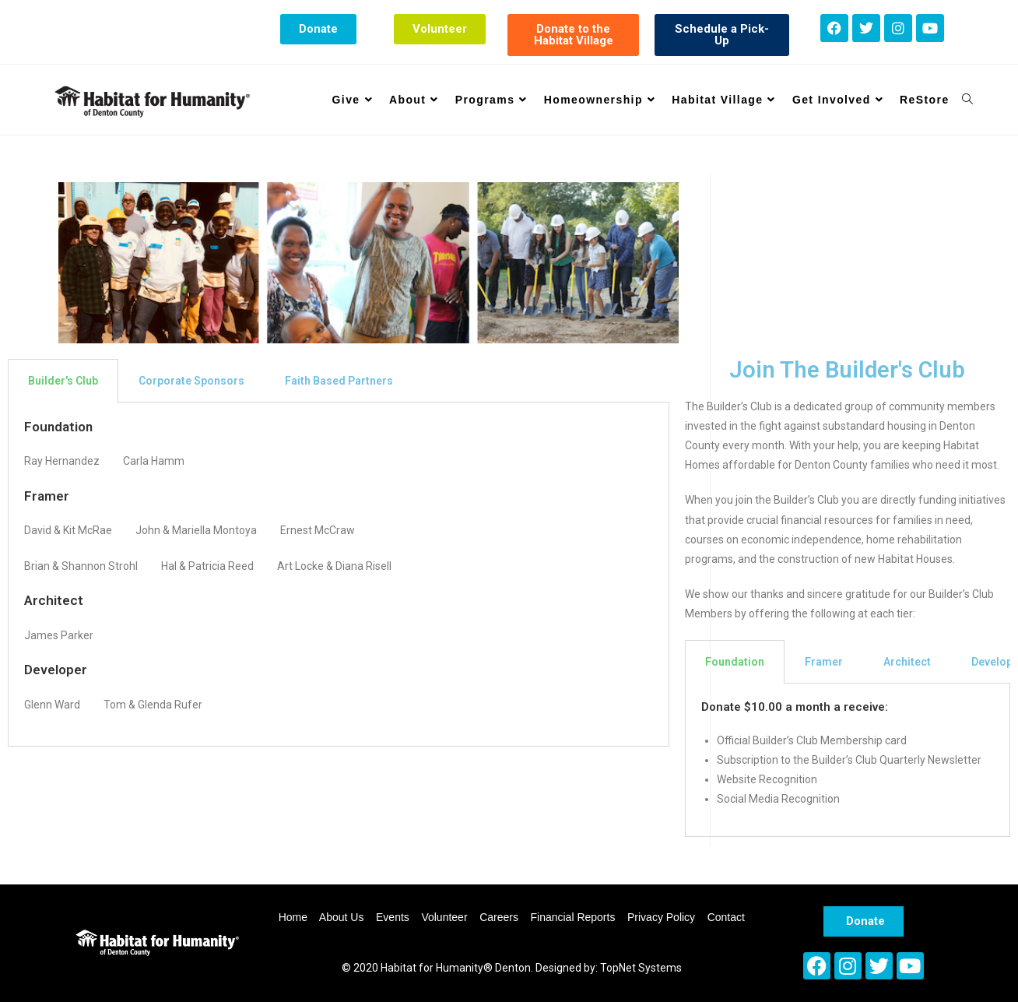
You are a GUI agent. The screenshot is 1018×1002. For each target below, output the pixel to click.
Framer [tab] (824, 662)
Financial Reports (572, 917)
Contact (726, 917)
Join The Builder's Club (847, 370)
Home (293, 917)
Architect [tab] (907, 662)
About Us (341, 917)
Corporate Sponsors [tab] (191, 380)
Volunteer (444, 917)
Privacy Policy (661, 917)
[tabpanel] (338, 575)
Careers (498, 917)
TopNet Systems (641, 968)
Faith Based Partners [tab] (339, 380)
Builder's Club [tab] (63, 380)
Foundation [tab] (734, 662)
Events (392, 917)
